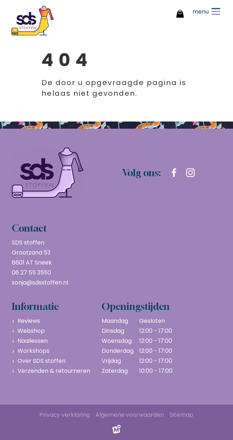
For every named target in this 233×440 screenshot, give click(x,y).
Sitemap (181, 415)
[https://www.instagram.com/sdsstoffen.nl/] (190, 172)
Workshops (33, 351)
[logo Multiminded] (116, 431)
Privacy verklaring (64, 415)
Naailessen (33, 341)
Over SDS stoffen (41, 361)
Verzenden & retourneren (54, 371)
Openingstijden (136, 306)
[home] (32, 20)
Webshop (31, 331)
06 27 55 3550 (31, 272)
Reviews (29, 321)
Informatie (35, 306)
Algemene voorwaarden (130, 415)
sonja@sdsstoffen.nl (40, 282)
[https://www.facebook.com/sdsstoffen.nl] (174, 172)
